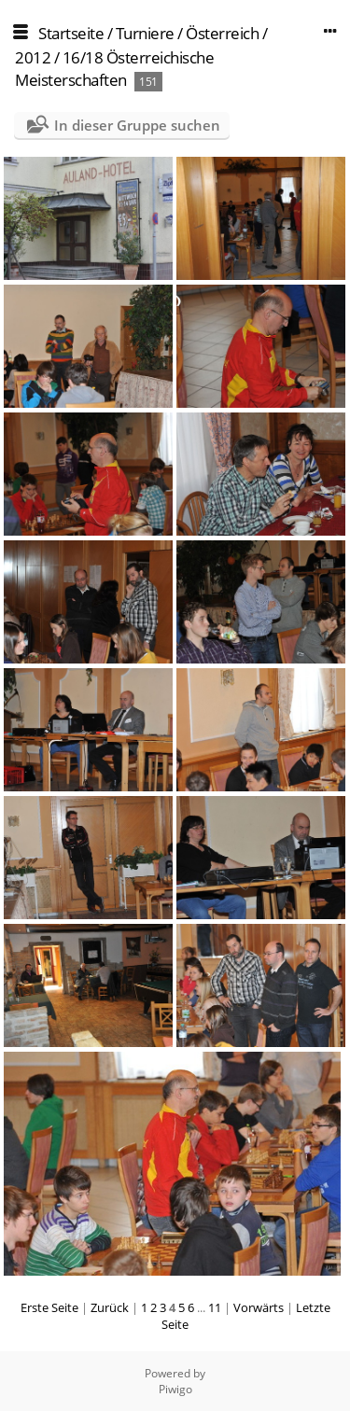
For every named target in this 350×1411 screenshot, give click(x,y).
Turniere (145, 33)
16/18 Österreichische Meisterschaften (114, 69)
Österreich (222, 33)
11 (214, 1307)
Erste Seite (49, 1307)
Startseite (71, 33)
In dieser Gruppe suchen (137, 125)
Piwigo (175, 1389)
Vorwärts (258, 1307)
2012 (32, 57)
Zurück (110, 1307)
